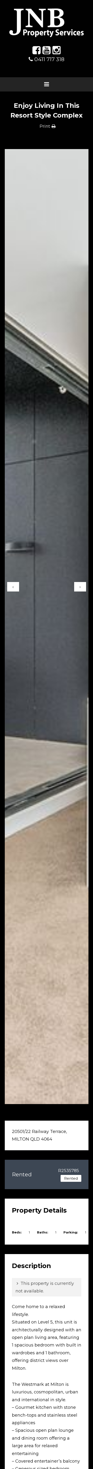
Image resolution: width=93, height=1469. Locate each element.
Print (45, 126)
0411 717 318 (46, 59)
